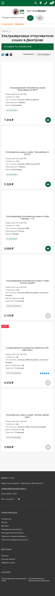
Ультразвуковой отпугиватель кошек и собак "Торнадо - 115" (27, 217)
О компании (6, 519)
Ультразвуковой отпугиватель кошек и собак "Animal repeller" (27, 281)
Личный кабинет (8, 559)
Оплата (4, 522)
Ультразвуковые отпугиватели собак (13, 579)
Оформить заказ (8, 562)
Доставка (5, 526)
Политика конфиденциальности (14, 539)
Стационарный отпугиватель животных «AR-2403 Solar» (27, 348)
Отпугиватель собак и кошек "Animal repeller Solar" (27, 416)
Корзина (4, 555)
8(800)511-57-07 (7, 478)
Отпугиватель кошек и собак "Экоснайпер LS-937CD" (27, 153)
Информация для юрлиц (11, 529)
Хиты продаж (43, 54)
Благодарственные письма (12, 533)
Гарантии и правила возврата (13, 536)
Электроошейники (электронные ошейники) (39, 579)
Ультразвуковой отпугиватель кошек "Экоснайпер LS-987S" (27, 88)
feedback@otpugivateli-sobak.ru (13, 488)
